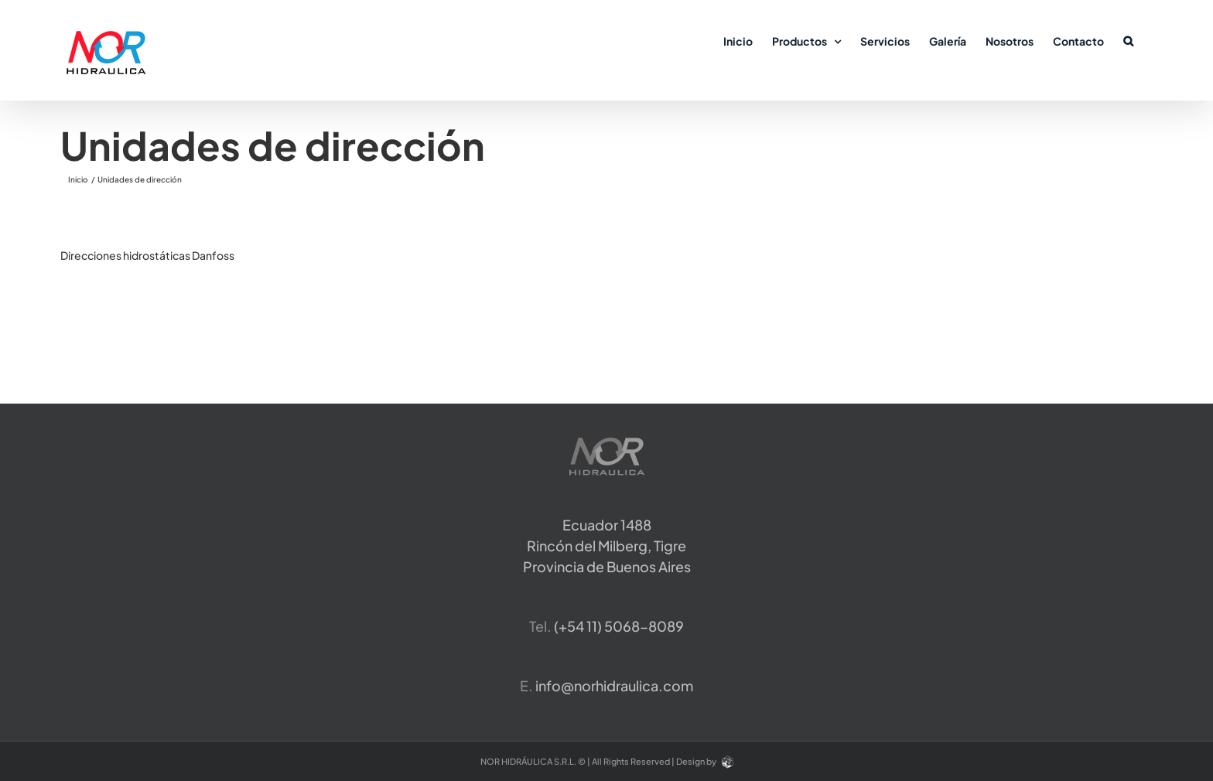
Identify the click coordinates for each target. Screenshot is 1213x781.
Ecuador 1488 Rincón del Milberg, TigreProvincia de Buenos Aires (607, 545)
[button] (1128, 40)
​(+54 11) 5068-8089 (619, 626)
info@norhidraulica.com (614, 685)
